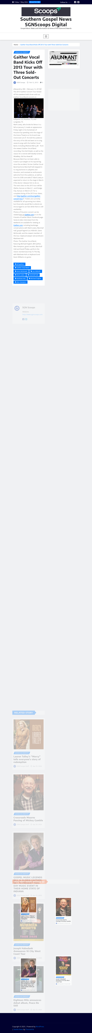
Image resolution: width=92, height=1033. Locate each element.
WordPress (40, 1026)
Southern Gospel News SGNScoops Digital (46, 21)
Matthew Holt (21, 278)
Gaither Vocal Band (23, 268)
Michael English (36, 278)
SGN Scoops (21, 82)
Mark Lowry (20, 275)
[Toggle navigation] (46, 36)
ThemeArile (30, 1029)
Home (16, 45)
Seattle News (18, 1029)
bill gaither (20, 264)
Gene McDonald (22, 271)
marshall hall (34, 275)
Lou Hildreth (36, 271)
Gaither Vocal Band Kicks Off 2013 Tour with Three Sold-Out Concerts (44, 45)
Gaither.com (29, 215)
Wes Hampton (21, 282)
